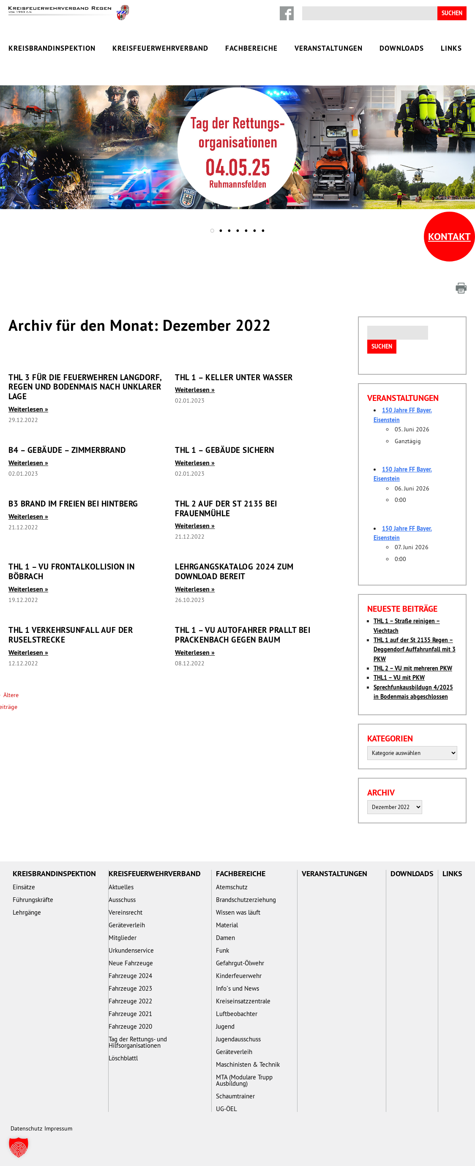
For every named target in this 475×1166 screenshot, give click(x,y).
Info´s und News (237, 988)
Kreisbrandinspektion (52, 48)
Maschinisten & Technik (248, 1064)
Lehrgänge (27, 912)
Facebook (287, 13)
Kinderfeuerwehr (239, 976)
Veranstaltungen (329, 48)
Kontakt (449, 236)
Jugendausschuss (238, 1039)
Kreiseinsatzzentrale (243, 1001)
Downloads (401, 48)
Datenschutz (26, 1128)
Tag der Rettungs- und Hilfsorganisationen (138, 1042)
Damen (225, 938)
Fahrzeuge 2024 (130, 976)
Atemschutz (232, 887)
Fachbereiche (251, 48)
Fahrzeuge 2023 (130, 988)
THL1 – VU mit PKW (399, 677)
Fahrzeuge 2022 (130, 1001)
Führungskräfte (33, 900)
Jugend (225, 1026)
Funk (222, 950)
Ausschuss (122, 900)
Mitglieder (122, 938)
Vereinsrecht (125, 912)
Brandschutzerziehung (246, 900)
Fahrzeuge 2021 (130, 1014)
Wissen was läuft (238, 912)
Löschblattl (123, 1058)
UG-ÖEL (226, 1109)
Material (227, 925)
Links (451, 48)
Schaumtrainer (235, 1096)
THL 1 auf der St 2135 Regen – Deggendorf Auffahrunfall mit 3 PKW (415, 649)
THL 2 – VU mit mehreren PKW (413, 668)
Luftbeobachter (236, 1014)
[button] (18, 1147)
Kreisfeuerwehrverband (160, 48)
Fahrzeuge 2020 (130, 1026)
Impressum (58, 1128)
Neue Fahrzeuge (131, 963)
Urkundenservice (131, 950)
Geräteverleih (127, 925)
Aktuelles (121, 887)
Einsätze (24, 887)
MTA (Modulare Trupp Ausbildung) (244, 1080)
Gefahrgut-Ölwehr (240, 963)
